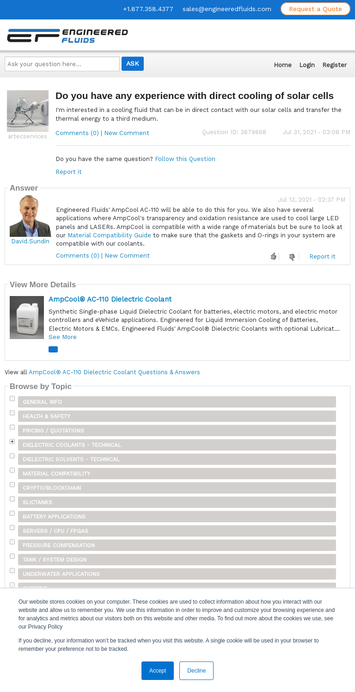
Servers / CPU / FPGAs (55, 531)
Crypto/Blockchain (52, 488)
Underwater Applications (61, 574)
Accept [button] (157, 670)
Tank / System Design (54, 559)
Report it (68, 171)
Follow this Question (185, 158)
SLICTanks (37, 502)
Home (283, 65)
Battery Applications (54, 516)
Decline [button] (196, 670)
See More (63, 337)
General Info (42, 402)
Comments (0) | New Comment (102, 133)
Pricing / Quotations (53, 430)
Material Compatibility (56, 473)
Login (307, 65)
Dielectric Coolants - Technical (72, 445)
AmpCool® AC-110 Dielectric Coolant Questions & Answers (114, 372)
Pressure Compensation (59, 545)
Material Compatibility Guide (109, 235)
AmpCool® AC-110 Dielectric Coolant (110, 299)
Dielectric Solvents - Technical (71, 459)
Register (334, 65)
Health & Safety (46, 416)
